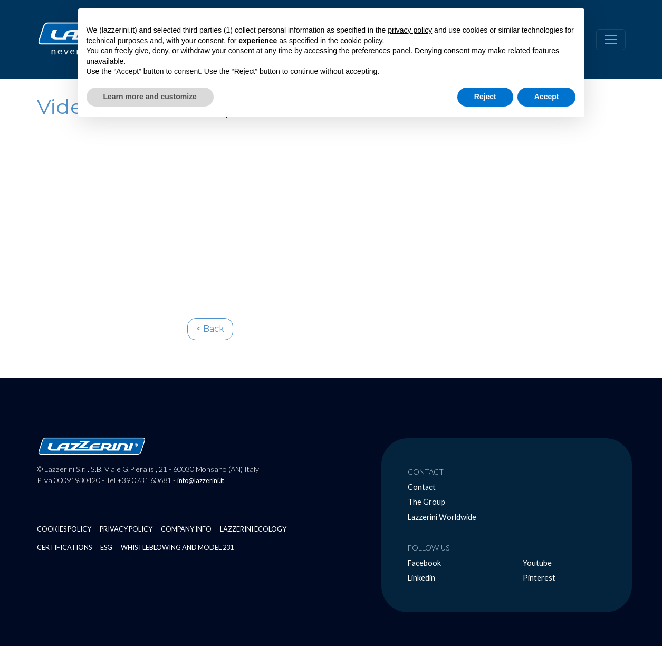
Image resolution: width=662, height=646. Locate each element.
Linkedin (421, 577)
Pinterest (539, 577)
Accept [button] (546, 96)
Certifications (64, 547)
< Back (210, 329)
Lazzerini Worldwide (442, 517)
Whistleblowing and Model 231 (177, 547)
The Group (426, 501)
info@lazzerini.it (200, 480)
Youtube (537, 562)
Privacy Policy (126, 529)
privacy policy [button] (410, 30)
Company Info (186, 529)
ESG (106, 547)
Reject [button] (485, 96)
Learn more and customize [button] (150, 96)
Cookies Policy (64, 529)
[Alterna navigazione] (611, 39)
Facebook (424, 562)
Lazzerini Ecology (253, 529)
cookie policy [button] (361, 40)
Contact (422, 487)
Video (66, 106)
